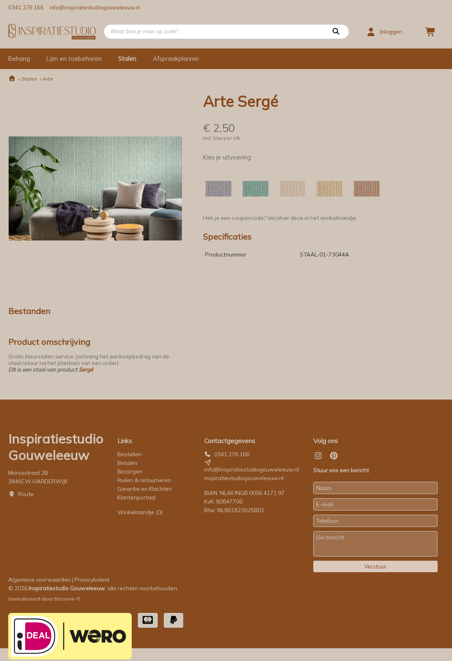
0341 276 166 (26, 7)
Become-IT (67, 599)
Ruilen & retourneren (144, 480)
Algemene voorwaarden (39, 579)
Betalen (127, 463)
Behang (19, 58)
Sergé (86, 369)
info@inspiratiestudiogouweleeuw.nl (95, 7)
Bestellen (129, 454)
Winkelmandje (140, 512)
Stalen (127, 58)
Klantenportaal (136, 497)
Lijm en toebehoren (74, 58)
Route (26, 494)
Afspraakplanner (176, 58)
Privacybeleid (92, 579)
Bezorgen (129, 471)
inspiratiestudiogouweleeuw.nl (244, 478)
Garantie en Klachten (145, 488)
